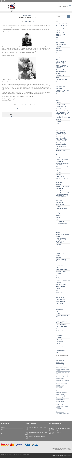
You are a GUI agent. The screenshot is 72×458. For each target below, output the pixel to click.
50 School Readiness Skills (62, 25)
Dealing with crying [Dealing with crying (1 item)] (60, 364)
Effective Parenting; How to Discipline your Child (62, 143)
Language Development (61, 208)
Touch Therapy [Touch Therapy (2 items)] (59, 413)
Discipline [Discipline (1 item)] (64, 365)
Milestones (58, 244)
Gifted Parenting (60, 176)
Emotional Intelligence (61, 146)
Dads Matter (59, 102)
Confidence (58, 96)
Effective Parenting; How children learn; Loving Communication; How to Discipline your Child (62, 138)
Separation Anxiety (60, 299)
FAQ (58, 0)
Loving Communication (61, 223)
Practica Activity (59, 265)
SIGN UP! (51, 433)
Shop (47, 12)
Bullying (58, 77)
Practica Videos (20, 11)
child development (60, 86)
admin (33, 21)
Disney (57, 123)
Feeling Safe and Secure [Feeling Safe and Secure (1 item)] (61, 376)
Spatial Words (59, 303)
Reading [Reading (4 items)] (67, 397)
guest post (58, 184)
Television (58, 319)
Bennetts (58, 48)
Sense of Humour (60, 297)
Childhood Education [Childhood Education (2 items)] (60, 362)
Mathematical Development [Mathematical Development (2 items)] (61, 392)
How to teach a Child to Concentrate (61, 199)
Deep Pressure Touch (61, 106)
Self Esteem (59, 295)
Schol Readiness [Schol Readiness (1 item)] (59, 402)
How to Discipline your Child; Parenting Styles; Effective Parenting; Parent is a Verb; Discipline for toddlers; (63, 194)
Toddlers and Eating (60, 331)
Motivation (58, 246)
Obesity (58, 255)
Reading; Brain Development (63, 280)
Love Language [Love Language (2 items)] (59, 387)
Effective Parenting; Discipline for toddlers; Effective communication (61, 133)
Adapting (58, 30)
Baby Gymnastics (60, 42)
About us (3, 427)
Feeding (58, 157)
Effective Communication (62, 128)
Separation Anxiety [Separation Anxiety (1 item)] (65, 404)
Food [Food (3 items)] (68, 376)
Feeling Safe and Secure (62, 159)
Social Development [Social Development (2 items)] (60, 406)
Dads (57, 100)
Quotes (57, 275)
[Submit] (68, 16)
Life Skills (58, 215)
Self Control (59, 293)
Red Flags (58, 282)
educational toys (60, 125)
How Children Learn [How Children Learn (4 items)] (60, 378)
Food (57, 170)
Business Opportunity (55, 11)
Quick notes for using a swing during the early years (37, 428)
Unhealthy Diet (59, 343)
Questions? (58, 273)
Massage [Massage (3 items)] (63, 390)
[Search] (11, 12)
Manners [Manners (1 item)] (58, 390)
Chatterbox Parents (60, 84)
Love (57, 219)
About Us (28, 12)
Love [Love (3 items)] (62, 385)
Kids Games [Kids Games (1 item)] (66, 380)
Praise (57, 267)
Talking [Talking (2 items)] (66, 406)
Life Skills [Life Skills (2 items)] (58, 385)
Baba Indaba (59, 37)
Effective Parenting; (60, 130)
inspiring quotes (27, 15)
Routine (58, 288)
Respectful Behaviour (61, 286)
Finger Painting (59, 161)
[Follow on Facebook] (2, 1)
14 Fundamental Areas (61, 23)
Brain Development (60, 75)
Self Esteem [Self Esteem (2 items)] (58, 404)
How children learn (60, 190)
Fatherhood (58, 154)
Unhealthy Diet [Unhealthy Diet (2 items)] (66, 413)
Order (61, 0)
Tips (57, 328)
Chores (57, 93)
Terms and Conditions (51, 0)
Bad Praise (58, 46)
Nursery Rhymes (60, 253)
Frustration (58, 174)
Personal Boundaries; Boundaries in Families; (61, 260)
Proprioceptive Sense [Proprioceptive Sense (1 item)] (60, 397)
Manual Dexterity (60, 230)
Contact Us (3, 436)
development (59, 119)
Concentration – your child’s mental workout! (40, 108)
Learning (58, 210)
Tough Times (59, 337)
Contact (38, 12)
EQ (57, 148)
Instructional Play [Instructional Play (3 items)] (59, 380)
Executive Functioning (61, 150)
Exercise (58, 152)
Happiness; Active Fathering (62, 186)
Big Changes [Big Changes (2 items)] (58, 358)
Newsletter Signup (67, 0)
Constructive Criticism (61, 98)
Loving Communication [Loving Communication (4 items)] (60, 389)
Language (58, 206)
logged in (12, 116)
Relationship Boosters (61, 284)
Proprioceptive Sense (61, 271)
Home (14, 11)
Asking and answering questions (61, 35)
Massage (58, 232)
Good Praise (59, 182)
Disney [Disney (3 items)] (57, 367)
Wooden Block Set (60, 350)
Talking (57, 311)
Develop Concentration (61, 108)
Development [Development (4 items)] (58, 365)
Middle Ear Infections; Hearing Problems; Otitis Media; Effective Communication (61, 240)
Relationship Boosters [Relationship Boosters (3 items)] (60, 399)
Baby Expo (58, 40)
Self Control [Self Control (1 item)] (66, 402)
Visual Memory (59, 346)
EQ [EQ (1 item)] (66, 374)
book (57, 59)
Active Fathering (60, 28)
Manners (58, 228)
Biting (57, 52)
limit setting (58, 217)
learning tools (59, 213)
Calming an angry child (61, 79)
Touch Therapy (59, 335)
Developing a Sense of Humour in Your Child (37, 433)
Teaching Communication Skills (62, 316)
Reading (58, 277)
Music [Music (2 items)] (57, 394)
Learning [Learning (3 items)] (58, 383)
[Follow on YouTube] (4, 1)
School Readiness (60, 290)
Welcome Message (60, 348)
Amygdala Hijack (60, 32)
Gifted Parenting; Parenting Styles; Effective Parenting (62, 179)
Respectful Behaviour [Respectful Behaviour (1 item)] (60, 401)
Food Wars (58, 172)
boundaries (58, 73)
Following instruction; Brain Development (62, 164)
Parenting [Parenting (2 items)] (62, 394)
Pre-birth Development (61, 269)
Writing (57, 352)
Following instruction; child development (62, 167)
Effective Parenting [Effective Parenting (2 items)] (63, 367)
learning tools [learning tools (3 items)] (63, 383)
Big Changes (59, 50)
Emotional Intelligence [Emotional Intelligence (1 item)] (60, 374)
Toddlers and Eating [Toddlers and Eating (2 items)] (60, 411)
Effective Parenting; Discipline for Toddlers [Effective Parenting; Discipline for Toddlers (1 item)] (62, 370)
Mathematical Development (62, 234)
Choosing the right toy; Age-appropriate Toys (62, 91)
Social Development (60, 301)
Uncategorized (59, 341)
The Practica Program (61, 324)
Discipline (58, 121)
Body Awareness (60, 55)
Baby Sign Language (61, 44)
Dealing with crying (60, 104)
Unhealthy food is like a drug (10, 108)
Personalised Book (60, 263)
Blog (43, 11)
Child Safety (59, 88)
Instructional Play (60, 204)
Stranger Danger (60, 309)
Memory (58, 236)
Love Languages (60, 221)
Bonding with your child (61, 57)
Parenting (58, 257)
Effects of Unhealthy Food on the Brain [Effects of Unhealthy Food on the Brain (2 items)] (62, 373)
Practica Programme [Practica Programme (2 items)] (60, 395)
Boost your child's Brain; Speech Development (61, 70)
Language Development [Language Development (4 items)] (60, 381)
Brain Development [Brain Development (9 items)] (60, 360)
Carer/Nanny (59, 81)
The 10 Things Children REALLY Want (61, 322)
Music (57, 248)
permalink (37, 104)
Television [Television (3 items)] (58, 408)
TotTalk (57, 333)
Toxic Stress (59, 339)
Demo (33, 12)
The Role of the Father (61, 326)
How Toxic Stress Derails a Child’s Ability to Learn (36, 437)
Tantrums (58, 313)
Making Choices (60, 225)
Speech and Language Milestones (61, 306)
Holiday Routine (60, 188)
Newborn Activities (60, 251)
